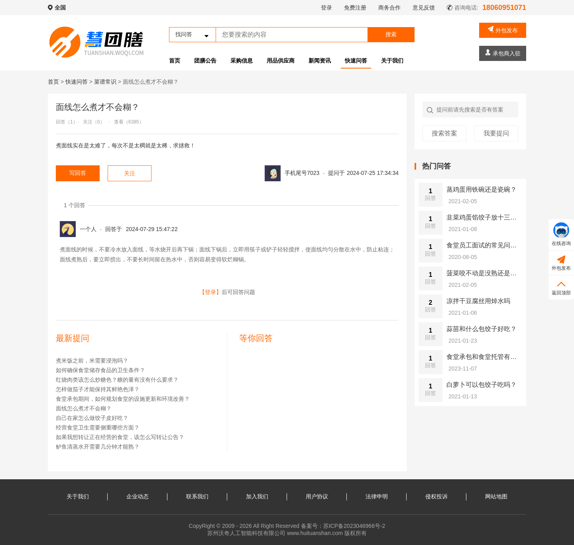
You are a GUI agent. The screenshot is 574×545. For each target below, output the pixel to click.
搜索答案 (444, 133)
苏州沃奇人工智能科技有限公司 (246, 533)
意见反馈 (424, 7)
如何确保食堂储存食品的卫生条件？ (100, 370)
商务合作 (389, 7)
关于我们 (392, 60)
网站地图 (496, 496)
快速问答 (356, 60)
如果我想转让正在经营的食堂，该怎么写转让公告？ (120, 437)
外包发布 (503, 29)
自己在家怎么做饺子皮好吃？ (92, 418)
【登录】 (210, 292)
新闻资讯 (320, 60)
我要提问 (496, 133)
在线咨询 (561, 234)
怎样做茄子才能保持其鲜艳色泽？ (98, 389)
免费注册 (355, 7)
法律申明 (377, 496)
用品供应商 (281, 60)
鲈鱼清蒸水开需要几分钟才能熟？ (98, 446)
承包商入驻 (503, 53)
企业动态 (137, 496)
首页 (174, 60)
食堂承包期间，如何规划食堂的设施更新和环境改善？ (123, 399)
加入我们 (257, 496)
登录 (326, 7)
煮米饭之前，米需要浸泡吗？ (92, 360)
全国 (60, 7)
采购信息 (241, 60)
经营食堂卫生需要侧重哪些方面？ (98, 427)
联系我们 (197, 496)
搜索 (391, 34)
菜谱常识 (105, 81)
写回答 (77, 173)
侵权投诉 (436, 496)
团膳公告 (205, 60)
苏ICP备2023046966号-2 (354, 526)
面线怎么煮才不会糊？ (84, 408)
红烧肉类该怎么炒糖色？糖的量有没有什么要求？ (117, 379)
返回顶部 (561, 287)
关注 (129, 173)
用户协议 (317, 496)
